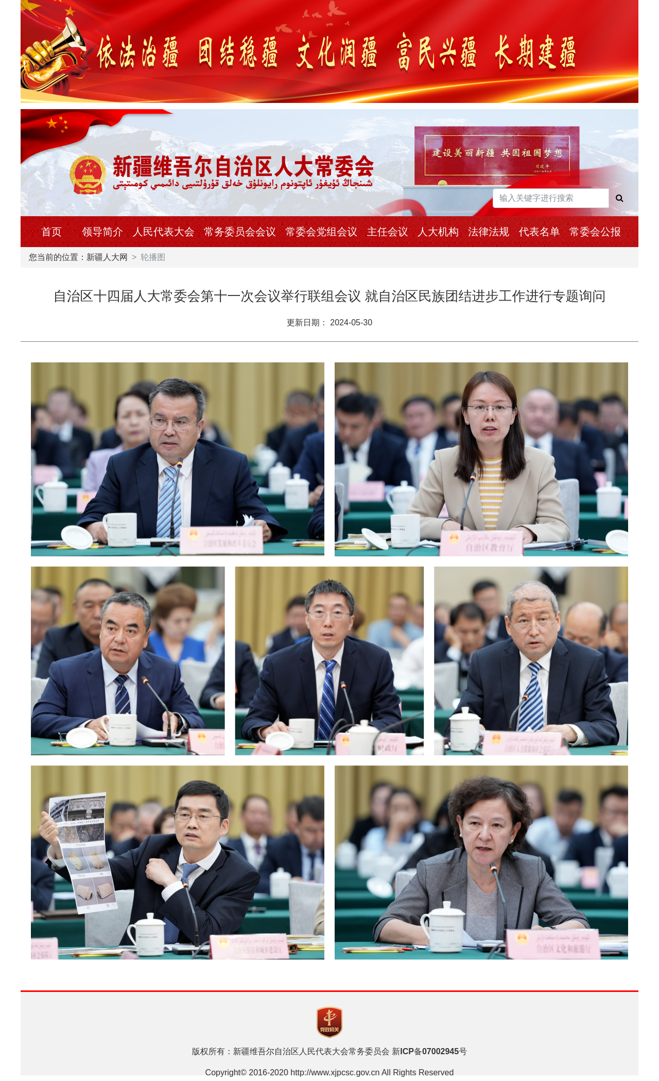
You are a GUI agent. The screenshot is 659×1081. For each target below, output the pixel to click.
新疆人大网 (107, 257)
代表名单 (539, 231)
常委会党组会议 (321, 231)
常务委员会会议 (240, 231)
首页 (51, 231)
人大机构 (438, 231)
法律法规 (488, 231)
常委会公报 (595, 231)
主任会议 (387, 231)
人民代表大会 (164, 231)
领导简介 (102, 231)
